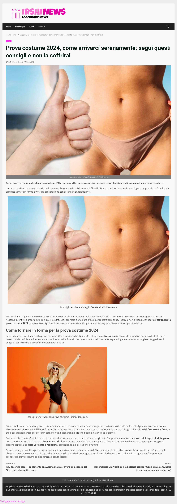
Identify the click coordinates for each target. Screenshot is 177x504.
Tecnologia (20, 27)
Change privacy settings (12, 501)
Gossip (42, 27)
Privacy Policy (94, 480)
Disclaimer (107, 480)
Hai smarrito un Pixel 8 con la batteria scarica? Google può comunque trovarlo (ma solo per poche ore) (129, 467)
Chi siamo (68, 480)
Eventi (31, 27)
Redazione (79, 480)
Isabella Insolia (14, 62)
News (8, 27)
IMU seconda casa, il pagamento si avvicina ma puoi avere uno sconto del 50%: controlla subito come (47, 467)
